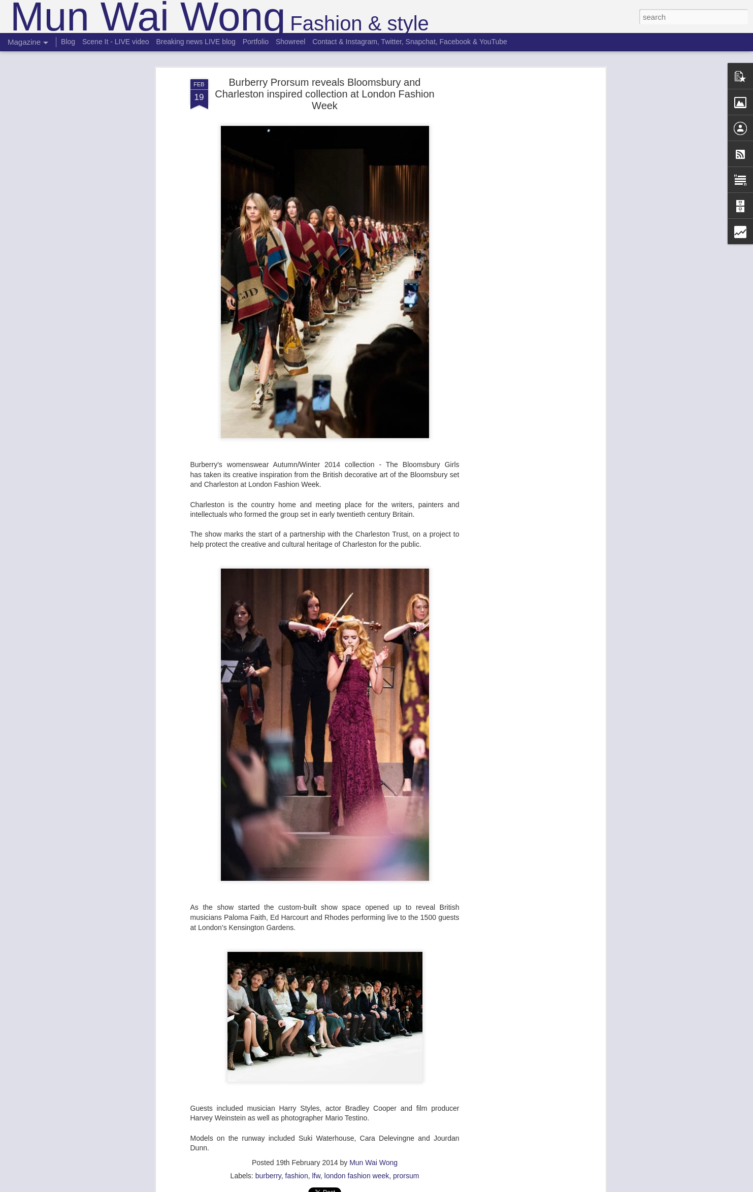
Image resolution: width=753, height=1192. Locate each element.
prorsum (406, 1172)
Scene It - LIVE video (115, 42)
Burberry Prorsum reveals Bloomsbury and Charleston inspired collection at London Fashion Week (325, 90)
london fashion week (356, 1172)
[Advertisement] (515, 235)
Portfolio (256, 42)
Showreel (290, 42)
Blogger (408, 1186)
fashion (296, 1172)
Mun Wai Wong (373, 1159)
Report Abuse (438, 1186)
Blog (68, 42)
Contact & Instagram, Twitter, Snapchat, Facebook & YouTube (409, 42)
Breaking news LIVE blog (195, 42)
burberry (268, 1172)
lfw (316, 1172)
